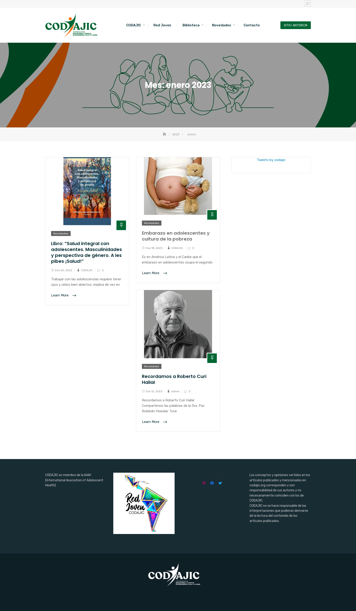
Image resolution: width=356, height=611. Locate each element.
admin (175, 391)
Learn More (60, 295)
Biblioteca (191, 25)
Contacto (252, 25)
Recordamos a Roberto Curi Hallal (174, 379)
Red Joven (162, 25)
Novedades (221, 25)
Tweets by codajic (271, 160)
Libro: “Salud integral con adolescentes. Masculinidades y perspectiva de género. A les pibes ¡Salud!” (86, 252)
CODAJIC (133, 25)
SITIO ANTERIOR (295, 25)
